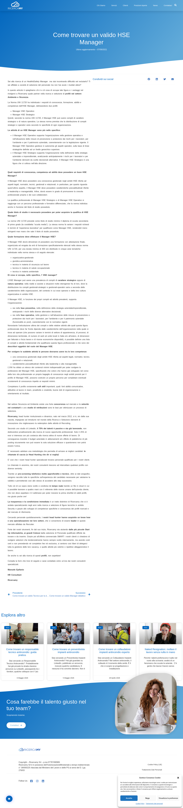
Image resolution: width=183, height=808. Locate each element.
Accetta (129, 798)
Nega (147, 798)
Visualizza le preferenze (168, 798)
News (155, 5)
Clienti (125, 5)
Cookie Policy (140, 803)
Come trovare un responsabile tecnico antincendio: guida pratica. (22, 652)
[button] (178, 778)
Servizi (114, 5)
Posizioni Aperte (140, 5)
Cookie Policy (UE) (155, 765)
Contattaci (168, 5)
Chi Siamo (101, 5)
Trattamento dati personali (154, 803)
